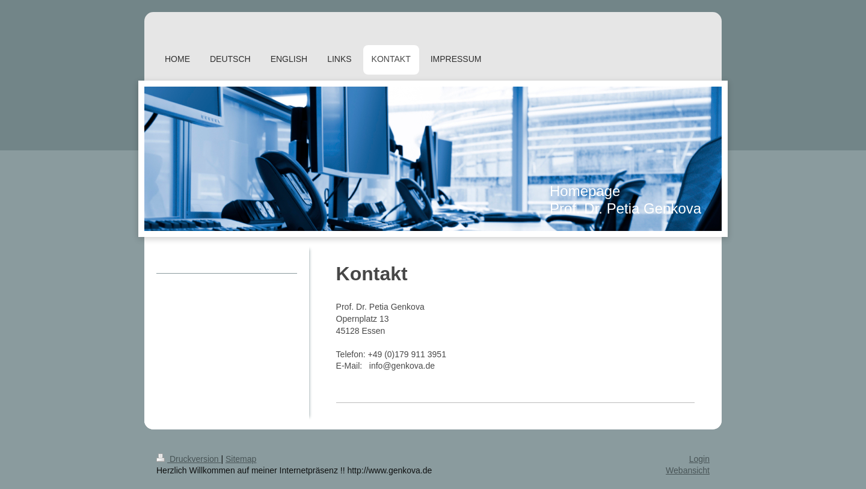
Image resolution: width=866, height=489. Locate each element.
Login (699, 459)
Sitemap (241, 459)
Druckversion (188, 459)
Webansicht (688, 470)
